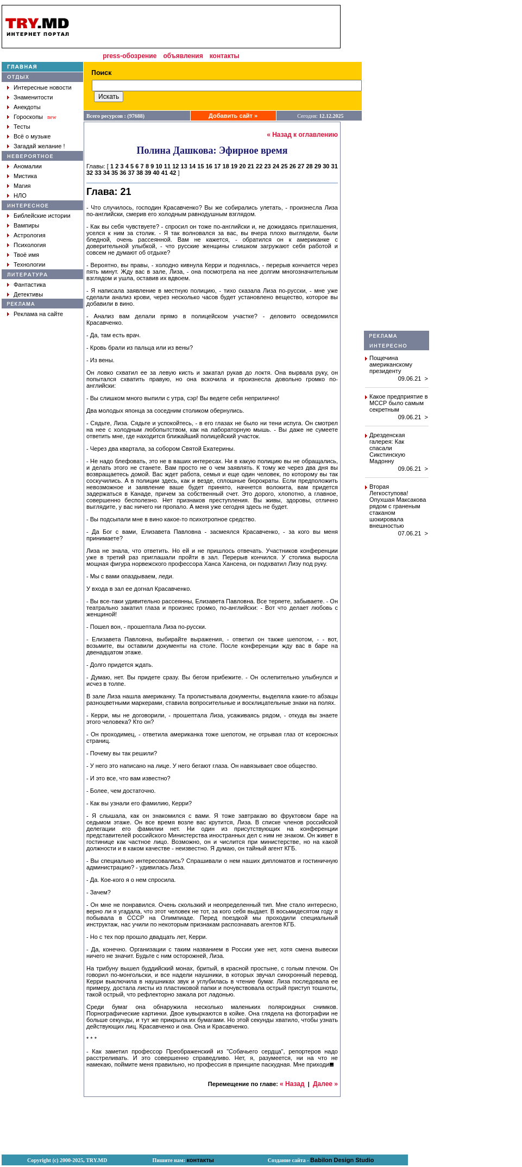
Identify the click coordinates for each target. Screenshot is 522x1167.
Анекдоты (27, 107)
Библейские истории (42, 215)
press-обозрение (129, 56)
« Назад (292, 1084)
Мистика (25, 176)
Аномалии (28, 166)
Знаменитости (33, 97)
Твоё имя (26, 254)
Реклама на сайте (38, 314)
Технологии (29, 264)
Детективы (28, 294)
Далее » (325, 1084)
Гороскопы (28, 116)
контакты (225, 56)
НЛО (20, 195)
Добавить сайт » (233, 115)
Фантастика (30, 284)
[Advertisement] (396, 168)
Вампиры (26, 225)
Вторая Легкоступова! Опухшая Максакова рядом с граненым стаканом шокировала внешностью (397, 506)
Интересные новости (43, 87)
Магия (22, 185)
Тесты (22, 126)
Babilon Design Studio (342, 1160)
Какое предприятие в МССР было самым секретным (398, 403)
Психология (30, 245)
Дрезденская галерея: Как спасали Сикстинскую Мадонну (387, 448)
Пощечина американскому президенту (390, 364)
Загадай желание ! (39, 146)
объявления (183, 56)
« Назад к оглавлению (302, 134)
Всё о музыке (32, 136)
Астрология (30, 235)
